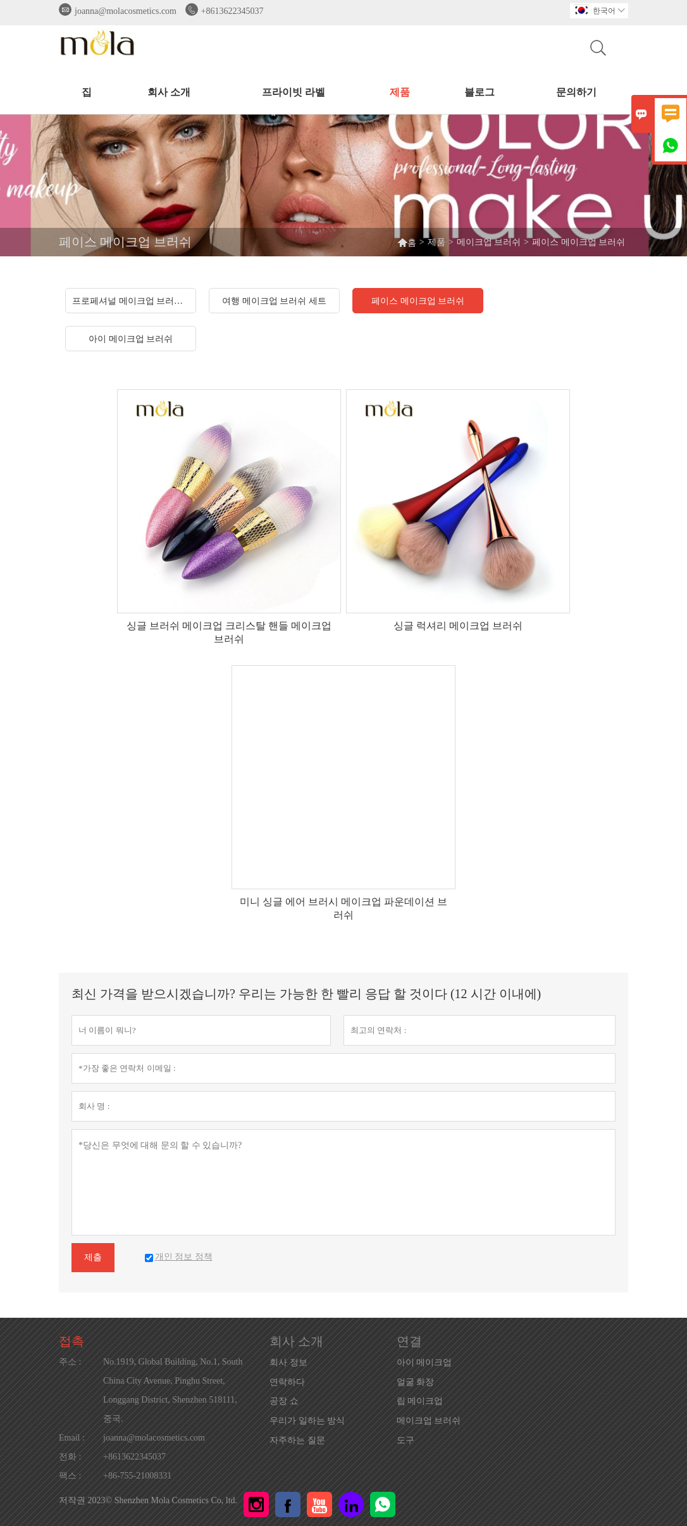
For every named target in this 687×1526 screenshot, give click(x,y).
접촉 (71, 1341)
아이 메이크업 (424, 1362)
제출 (93, 1257)
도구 (405, 1440)
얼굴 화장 (416, 1382)
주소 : (70, 1362)
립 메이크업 (420, 1401)
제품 (400, 92)
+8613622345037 (232, 11)
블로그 (479, 92)
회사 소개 (168, 92)
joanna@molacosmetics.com (125, 11)
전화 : (70, 1456)
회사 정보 (288, 1362)
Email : (72, 1437)
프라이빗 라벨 (293, 92)
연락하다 (287, 1382)
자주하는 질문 (297, 1440)
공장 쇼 (284, 1401)
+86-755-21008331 (137, 1475)
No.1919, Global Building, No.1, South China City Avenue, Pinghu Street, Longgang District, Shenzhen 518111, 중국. (173, 1390)
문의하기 (576, 92)
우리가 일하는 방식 (307, 1420)
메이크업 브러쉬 (489, 242)
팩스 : (70, 1475)
